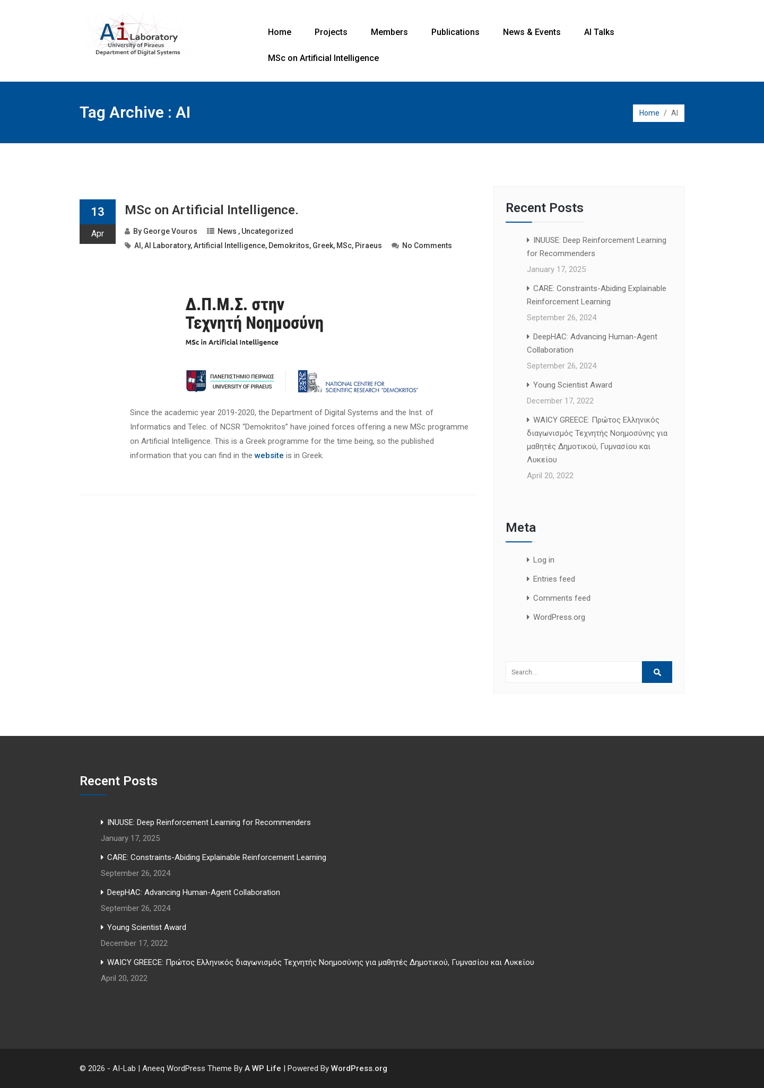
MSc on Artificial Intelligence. (212, 210)
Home (279, 32)
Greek (322, 245)
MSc (344, 245)
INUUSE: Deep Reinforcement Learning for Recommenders (209, 822)
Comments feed (562, 598)
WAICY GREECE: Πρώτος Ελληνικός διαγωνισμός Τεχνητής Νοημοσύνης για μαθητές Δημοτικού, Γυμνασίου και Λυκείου (320, 962)
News (227, 231)
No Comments (427, 245)
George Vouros (170, 231)
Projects (331, 32)
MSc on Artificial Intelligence (323, 58)
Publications (455, 32)
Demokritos (288, 245)
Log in (543, 560)
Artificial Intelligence (229, 245)
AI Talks (599, 32)
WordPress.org (559, 617)
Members (389, 32)
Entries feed (554, 579)
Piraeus (368, 245)
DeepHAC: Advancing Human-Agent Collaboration (193, 892)
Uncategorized (267, 231)
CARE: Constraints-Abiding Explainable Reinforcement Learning (216, 857)
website (269, 455)
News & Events (532, 32)
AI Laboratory (167, 245)
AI (137, 245)
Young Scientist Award (572, 385)
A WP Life (263, 1068)
